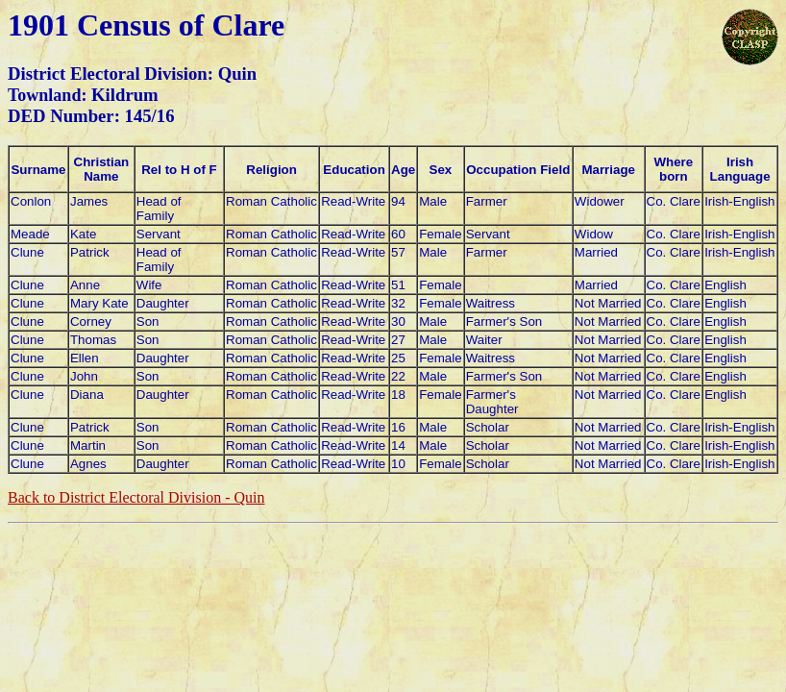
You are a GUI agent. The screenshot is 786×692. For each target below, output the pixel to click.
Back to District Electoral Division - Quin (136, 497)
